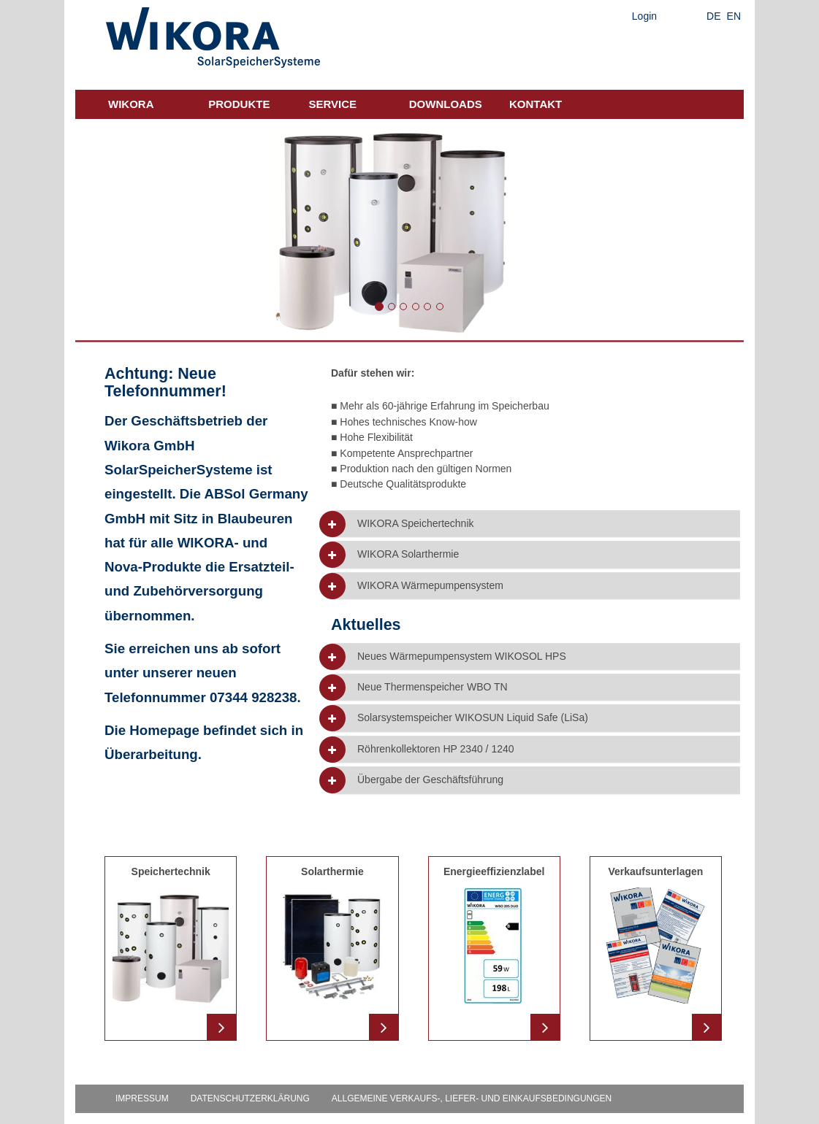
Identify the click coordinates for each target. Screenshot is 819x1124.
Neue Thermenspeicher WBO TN (432, 687)
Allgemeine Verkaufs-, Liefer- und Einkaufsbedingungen (472, 1098)
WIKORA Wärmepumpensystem (430, 585)
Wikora (131, 104)
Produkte (239, 104)
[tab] (535, 523)
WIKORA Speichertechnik (415, 523)
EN (734, 16)
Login (644, 16)
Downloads (445, 104)
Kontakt (535, 104)
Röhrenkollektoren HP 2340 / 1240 (435, 749)
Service (333, 104)
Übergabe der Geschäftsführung (430, 779)
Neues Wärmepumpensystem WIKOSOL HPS (461, 656)
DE (713, 16)
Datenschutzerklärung (250, 1098)
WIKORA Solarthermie (408, 554)
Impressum (142, 1098)
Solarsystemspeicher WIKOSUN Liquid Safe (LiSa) (472, 717)
